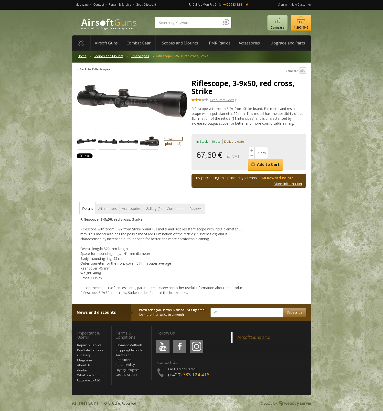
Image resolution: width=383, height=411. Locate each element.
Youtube (161, 340)
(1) (224, 100)
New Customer (301, 4)
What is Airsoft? (88, 375)
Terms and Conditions (123, 357)
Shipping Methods (129, 350)
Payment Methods (129, 345)
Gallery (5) (154, 208)
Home (82, 56)
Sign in (282, 4)
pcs (263, 153)
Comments (175, 208)
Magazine (82, 4)
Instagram (196, 340)
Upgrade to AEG (89, 380)
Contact (98, 4)
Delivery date (234, 141)
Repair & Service (120, 4)
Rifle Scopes (140, 56)
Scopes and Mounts (108, 56)
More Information (288, 183)
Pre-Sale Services (90, 350)
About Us (84, 365)
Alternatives (107, 208)
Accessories (131, 208)
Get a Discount (146, 4)
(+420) (188, 374)
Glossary (84, 355)
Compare (296, 71)
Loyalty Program (127, 370)
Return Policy (125, 364)
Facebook (179, 340)
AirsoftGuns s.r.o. (254, 337)
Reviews (196, 208)
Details (87, 208)
